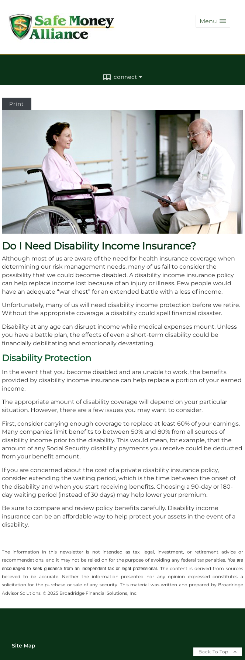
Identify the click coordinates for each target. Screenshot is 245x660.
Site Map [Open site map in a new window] (23, 645)
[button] (213, 21)
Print (16, 104)
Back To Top (218, 651)
